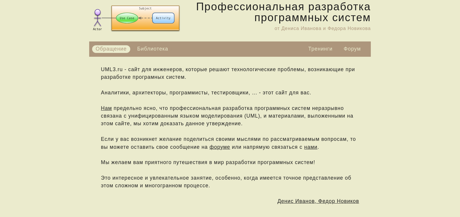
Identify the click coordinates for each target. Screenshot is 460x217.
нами (310, 147)
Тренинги (320, 49)
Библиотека (152, 49)
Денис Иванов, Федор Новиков (318, 201)
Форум (352, 49)
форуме (219, 147)
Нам (106, 108)
